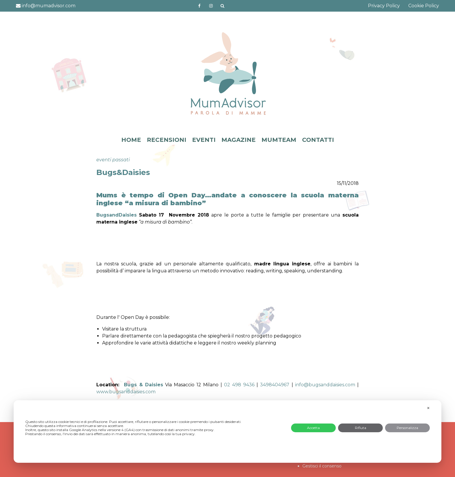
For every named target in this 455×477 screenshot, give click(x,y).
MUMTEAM (278, 139)
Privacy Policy (384, 5)
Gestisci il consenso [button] (322, 466)
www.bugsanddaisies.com (126, 391)
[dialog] (227, 431)
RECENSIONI (166, 139)
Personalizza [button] (407, 428)
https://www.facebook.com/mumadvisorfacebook (199, 5)
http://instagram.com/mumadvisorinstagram (211, 5)
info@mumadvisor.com (45, 5)
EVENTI (204, 139)
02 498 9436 (239, 384)
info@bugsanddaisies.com (325, 384)
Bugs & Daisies (143, 384)
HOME (131, 139)
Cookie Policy (423, 5)
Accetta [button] (313, 428)
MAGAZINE (238, 139)
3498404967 (274, 384)
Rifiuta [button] (360, 428)
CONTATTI (318, 139)
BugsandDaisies (116, 215)
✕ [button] (428, 408)
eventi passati (113, 159)
